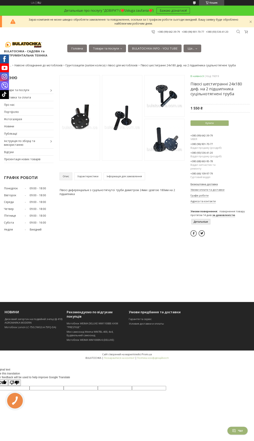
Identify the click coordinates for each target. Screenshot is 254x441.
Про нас (9, 105)
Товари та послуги (106, 48)
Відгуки (9, 152)
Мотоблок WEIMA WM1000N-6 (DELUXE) (90, 340)
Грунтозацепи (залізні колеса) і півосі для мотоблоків (101, 65)
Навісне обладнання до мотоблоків (38, 65)
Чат (237, 430)
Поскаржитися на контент (119, 358)
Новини (9, 126)
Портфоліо (11, 112)
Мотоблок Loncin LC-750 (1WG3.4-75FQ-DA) (30, 327)
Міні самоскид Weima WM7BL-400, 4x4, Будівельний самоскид (90, 333)
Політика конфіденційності (153, 358)
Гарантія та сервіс (140, 319)
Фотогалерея (13, 119)
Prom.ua (147, 354)
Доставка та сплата (17, 97)
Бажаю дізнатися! (173, 10)
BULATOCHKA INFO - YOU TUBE (155, 48)
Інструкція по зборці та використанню (19, 143)
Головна (77, 48)
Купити (209, 123)
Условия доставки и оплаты (146, 323)
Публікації (10, 133)
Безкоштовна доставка (204, 184)
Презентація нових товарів (22, 159)
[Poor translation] (14, 382)
